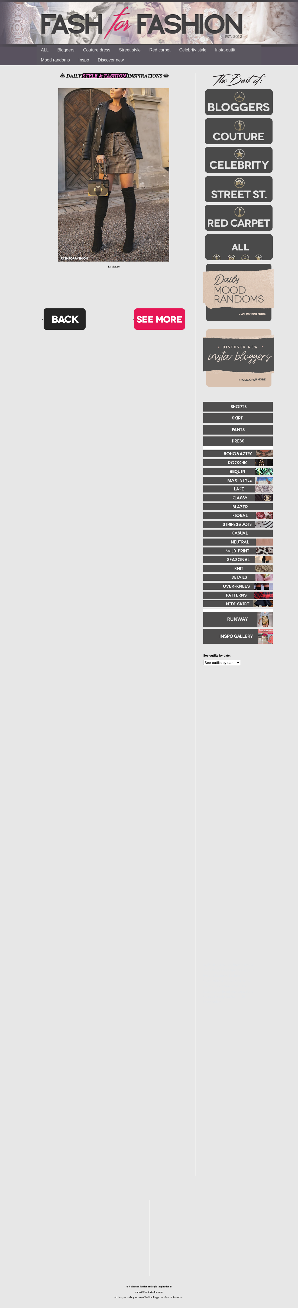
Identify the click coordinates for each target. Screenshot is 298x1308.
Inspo (84, 60)
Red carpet (159, 50)
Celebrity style (192, 50)
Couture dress (97, 50)
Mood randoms (55, 60)
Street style (130, 50)
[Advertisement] (235, 728)
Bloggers (65, 50)
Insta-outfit (225, 50)
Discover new (111, 60)
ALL (44, 50)
